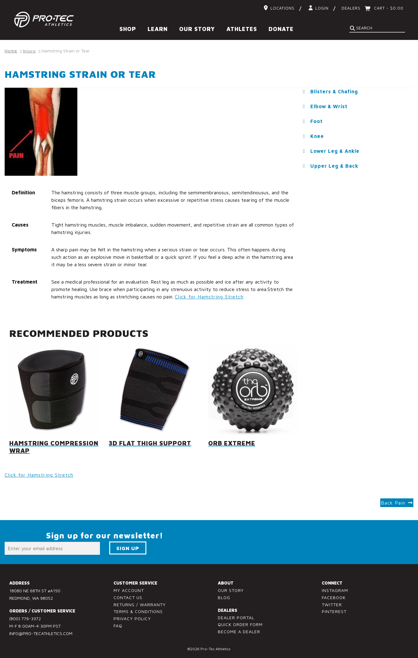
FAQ (118, 625)
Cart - (388, 8)
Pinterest (334, 611)
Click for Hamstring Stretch (209, 296)
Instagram (335, 590)
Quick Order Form (240, 624)
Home (11, 50)
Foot (316, 121)
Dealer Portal (236, 617)
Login (322, 8)
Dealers (351, 8)
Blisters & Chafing (334, 91)
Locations (282, 8)
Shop (127, 29)
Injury (29, 50)
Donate (281, 29)
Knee (317, 136)
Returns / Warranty (140, 604)
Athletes (241, 29)
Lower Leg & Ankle (335, 151)
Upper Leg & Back (334, 166)
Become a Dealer (239, 631)
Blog (224, 597)
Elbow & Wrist (328, 106)
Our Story (197, 29)
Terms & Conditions (138, 611)
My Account (129, 590)
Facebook (334, 597)
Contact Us (128, 597)
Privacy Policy (132, 618)
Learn (158, 29)
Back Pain (393, 503)
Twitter (332, 604)
